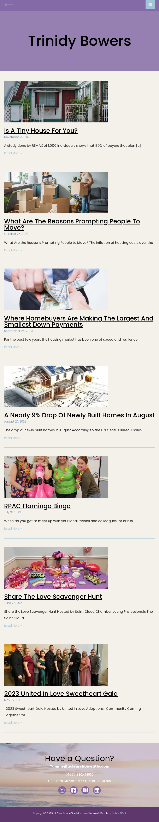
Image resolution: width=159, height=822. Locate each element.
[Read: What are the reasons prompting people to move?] (56, 192)
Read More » (13, 153)
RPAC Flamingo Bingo (37, 506)
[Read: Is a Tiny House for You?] (56, 101)
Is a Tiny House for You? (41, 130)
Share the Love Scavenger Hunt (53, 596)
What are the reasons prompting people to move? (72, 224)
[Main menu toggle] (150, 4)
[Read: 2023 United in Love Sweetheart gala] (56, 664)
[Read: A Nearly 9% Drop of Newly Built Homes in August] (56, 386)
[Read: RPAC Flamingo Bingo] (56, 476)
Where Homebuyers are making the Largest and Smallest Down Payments (78, 321)
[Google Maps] (85, 790)
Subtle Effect (119, 813)
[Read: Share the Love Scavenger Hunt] (56, 567)
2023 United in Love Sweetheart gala (61, 693)
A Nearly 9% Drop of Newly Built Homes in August (79, 415)
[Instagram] (62, 790)
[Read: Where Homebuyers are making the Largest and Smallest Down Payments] (56, 289)
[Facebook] (74, 790)
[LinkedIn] (97, 790)
